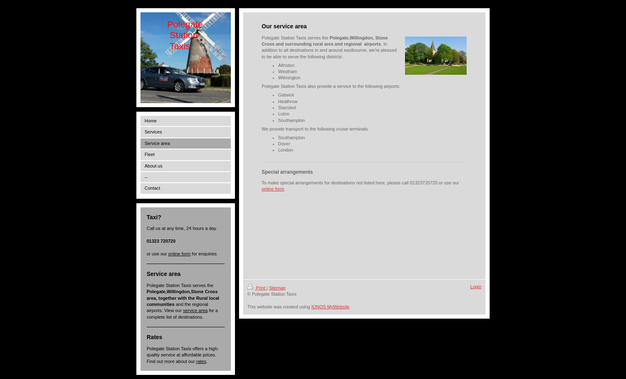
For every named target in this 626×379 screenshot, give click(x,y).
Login (475, 286)
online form (179, 253)
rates (201, 361)
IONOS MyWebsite (330, 306)
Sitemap (277, 287)
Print (257, 287)
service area (195, 310)
